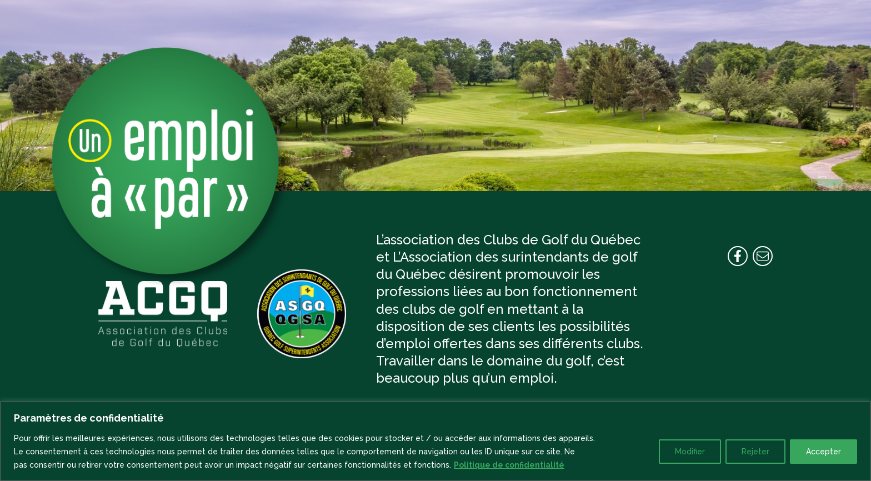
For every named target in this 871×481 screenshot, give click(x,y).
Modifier (690, 451)
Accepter (823, 451)
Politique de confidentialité (509, 464)
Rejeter (755, 451)
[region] (435, 441)
